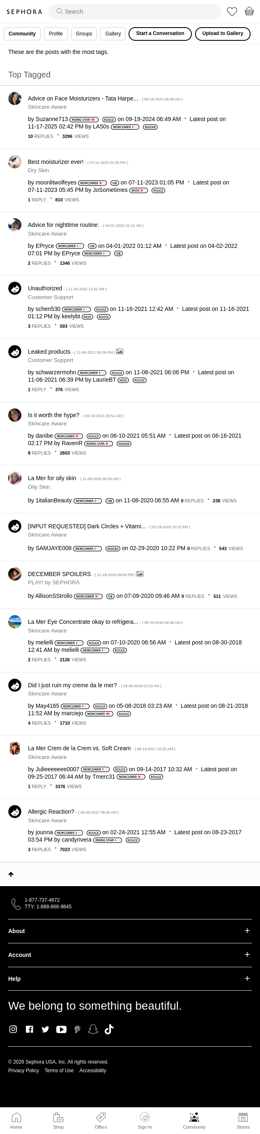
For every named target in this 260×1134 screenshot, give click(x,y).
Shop (58, 1127)
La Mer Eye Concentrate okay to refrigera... (105, 621)
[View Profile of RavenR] (72, 443)
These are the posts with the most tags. (58, 52)
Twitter (45, 1029)
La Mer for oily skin (74, 478)
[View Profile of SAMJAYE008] (54, 548)
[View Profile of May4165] (48, 705)
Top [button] (11, 874)
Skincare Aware (47, 107)
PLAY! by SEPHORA (54, 582)
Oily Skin (39, 487)
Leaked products (72, 351)
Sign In (145, 1120)
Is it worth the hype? (76, 415)
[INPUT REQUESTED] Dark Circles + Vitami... (109, 526)
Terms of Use (59, 1070)
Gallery (113, 34)
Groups (84, 34)
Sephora (24, 11)
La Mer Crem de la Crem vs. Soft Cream (101, 748)
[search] (134, 11)
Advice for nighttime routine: (86, 225)
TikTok (109, 1029)
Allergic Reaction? (73, 811)
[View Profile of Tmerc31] (103, 776)
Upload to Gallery (222, 33)
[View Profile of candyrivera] (77, 839)
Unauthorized (67, 288)
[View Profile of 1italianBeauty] (54, 500)
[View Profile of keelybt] (71, 316)
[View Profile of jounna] (44, 832)
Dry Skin (38, 170)
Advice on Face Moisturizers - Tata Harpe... (105, 98)
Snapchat (93, 1029)
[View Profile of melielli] (44, 642)
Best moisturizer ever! (78, 162)
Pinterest (77, 1029)
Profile (56, 34)
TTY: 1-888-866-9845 (48, 907)
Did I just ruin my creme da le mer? (94, 685)
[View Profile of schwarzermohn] (56, 372)
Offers (101, 1127)
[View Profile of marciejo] (72, 713)
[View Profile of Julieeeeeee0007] (58, 769)
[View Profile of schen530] (48, 309)
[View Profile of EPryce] (45, 246)
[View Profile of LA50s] (101, 126)
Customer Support (50, 297)
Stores (243, 1127)
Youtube (61, 1030)
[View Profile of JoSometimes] (110, 190)
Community (194, 1127)
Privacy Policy (23, 1070)
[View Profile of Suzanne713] (52, 119)
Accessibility (92, 1070)
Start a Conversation (160, 33)
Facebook (29, 1029)
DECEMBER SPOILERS (82, 574)
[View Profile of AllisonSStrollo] (53, 596)
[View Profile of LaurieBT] (104, 379)
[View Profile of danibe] (44, 435)
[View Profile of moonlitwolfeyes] (56, 182)
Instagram (13, 1029)
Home (16, 1127)
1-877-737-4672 (42, 900)
